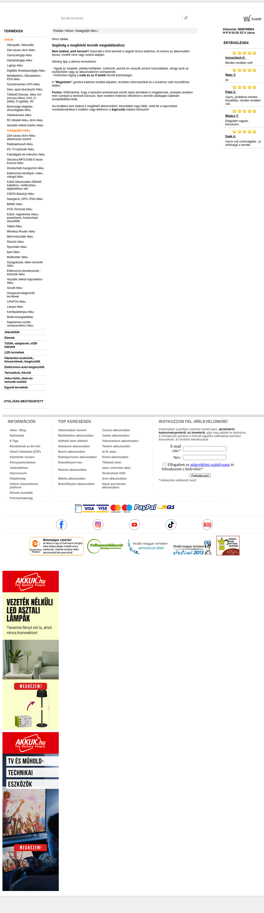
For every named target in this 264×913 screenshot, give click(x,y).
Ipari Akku (13, 252)
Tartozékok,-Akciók (17, 372)
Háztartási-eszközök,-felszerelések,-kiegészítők (22, 359)
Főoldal (58, 31)
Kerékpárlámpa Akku (20, 312)
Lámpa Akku (15, 306)
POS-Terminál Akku (19, 209)
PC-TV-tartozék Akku (20, 149)
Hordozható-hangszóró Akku (25, 168)
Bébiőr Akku (15, 204)
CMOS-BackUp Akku (20, 194)
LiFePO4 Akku (16, 301)
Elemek (9, 338)
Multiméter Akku (17, 257)
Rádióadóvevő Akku (20, 144)
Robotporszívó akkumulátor (77, 457)
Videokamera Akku (19, 115)
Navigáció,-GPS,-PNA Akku (25, 199)
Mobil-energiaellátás (20, 317)
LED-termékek (14, 352)
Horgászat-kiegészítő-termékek (21, 294)
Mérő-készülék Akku (20, 236)
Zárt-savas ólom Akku (21, 50)
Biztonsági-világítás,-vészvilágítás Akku (20, 108)
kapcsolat (118, 109)
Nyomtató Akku (17, 247)
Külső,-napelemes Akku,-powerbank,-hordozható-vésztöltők (23, 218)
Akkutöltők (12, 332)
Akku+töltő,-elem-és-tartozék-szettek (18, 380)
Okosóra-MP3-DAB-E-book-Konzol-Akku (25, 161)
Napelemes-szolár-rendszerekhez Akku (20, 323)
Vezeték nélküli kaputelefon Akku (24, 281)
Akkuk (8, 39)
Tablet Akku (14, 226)
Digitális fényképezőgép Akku (26, 70)
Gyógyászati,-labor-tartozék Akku (25, 264)
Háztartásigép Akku (19, 60)
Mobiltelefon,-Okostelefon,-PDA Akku (24, 77)
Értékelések (236, 43)
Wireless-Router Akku (21, 231)
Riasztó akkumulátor (72, 470)
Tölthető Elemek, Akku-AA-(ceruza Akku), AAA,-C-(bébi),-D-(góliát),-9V (24, 98)
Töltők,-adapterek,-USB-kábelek (21, 345)
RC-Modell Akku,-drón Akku (25, 120)
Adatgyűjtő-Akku (86, 31)
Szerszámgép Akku (19, 55)
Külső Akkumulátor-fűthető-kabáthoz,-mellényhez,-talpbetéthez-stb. (24, 185)
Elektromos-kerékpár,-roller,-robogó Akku (25, 175)
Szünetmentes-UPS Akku (23, 84)
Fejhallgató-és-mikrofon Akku (26, 154)
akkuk (108, 566)
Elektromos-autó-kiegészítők (24, 367)
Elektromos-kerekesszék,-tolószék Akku (24, 272)
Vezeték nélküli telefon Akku (25, 125)
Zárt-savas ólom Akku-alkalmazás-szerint (21, 137)
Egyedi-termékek (16, 387)
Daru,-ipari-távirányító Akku (24, 89)
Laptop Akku (15, 65)
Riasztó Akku (15, 241)
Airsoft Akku (14, 288)
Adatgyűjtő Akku (18, 130)
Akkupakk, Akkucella (20, 45)
